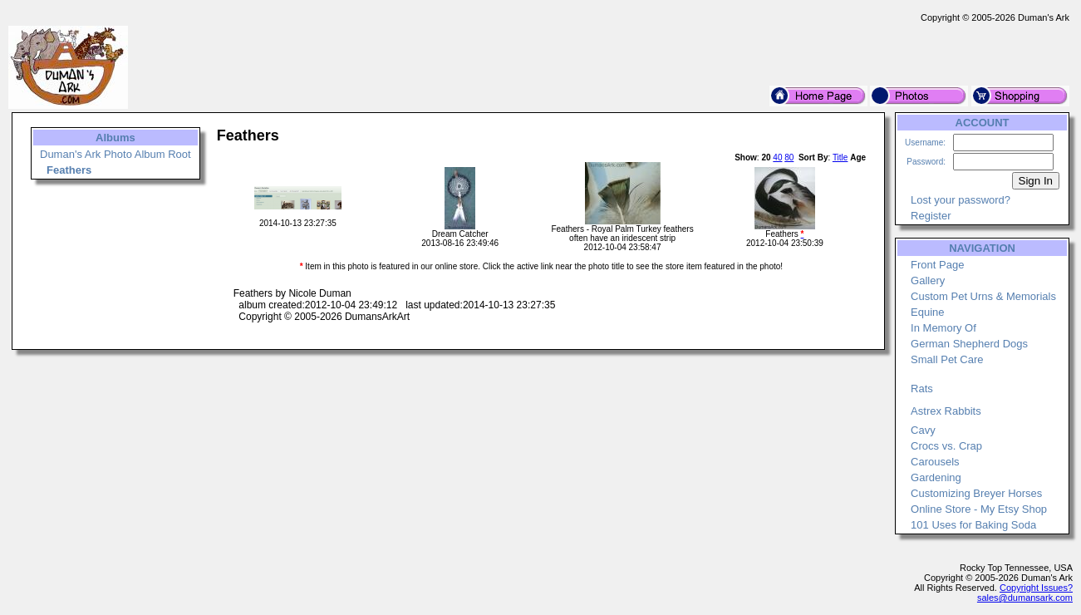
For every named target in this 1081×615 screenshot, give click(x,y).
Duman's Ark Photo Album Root (115, 154)
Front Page (937, 264)
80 (789, 157)
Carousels (935, 461)
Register (931, 215)
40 (777, 157)
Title (840, 157)
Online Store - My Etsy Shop (979, 509)
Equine (927, 312)
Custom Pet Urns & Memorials (983, 296)
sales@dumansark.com (1025, 598)
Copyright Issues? (1036, 588)
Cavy (923, 430)
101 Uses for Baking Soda (973, 525)
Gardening (936, 477)
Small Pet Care (947, 359)
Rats (922, 388)
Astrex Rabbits (946, 411)
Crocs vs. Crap (946, 446)
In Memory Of (943, 328)
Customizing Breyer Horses (976, 493)
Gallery (928, 280)
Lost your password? (960, 200)
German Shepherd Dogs (969, 343)
